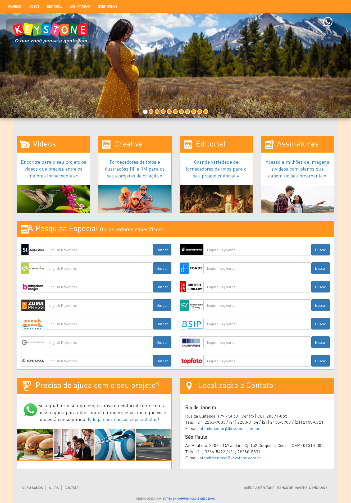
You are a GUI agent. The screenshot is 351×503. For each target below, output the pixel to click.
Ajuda (54, 488)
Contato (72, 488)
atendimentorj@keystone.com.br (230, 428)
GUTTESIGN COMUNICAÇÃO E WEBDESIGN (188, 498)
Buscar (162, 249)
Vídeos (34, 6)
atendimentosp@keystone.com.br (230, 457)
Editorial (54, 6)
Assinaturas (80, 6)
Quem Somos (107, 6)
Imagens (14, 6)
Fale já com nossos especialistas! (123, 419)
